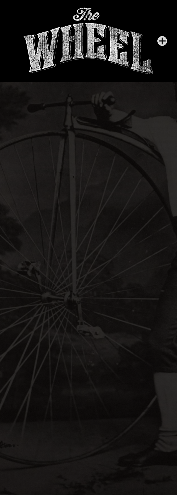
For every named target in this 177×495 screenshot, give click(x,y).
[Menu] (162, 41)
